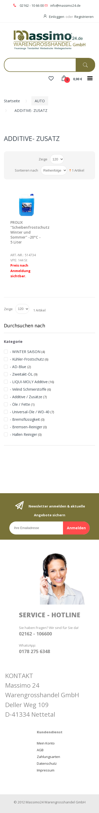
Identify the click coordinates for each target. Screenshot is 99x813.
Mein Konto (46, 743)
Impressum (45, 770)
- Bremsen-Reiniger (26, 426)
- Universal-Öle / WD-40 (30, 411)
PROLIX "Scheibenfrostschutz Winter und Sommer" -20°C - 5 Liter (30, 232)
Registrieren (84, 16)
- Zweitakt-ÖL (21, 374)
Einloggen (56, 16)
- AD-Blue (18, 366)
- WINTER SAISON (25, 351)
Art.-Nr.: (17, 255)
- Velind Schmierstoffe (28, 389)
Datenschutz (47, 763)
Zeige (43, 159)
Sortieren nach (26, 170)
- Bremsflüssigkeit (25, 419)
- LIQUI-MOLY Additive (29, 381)
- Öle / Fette (20, 404)
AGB (40, 750)
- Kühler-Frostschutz (27, 359)
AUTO (40, 100)
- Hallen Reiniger (23, 434)
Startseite (12, 100)
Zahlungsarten (48, 756)
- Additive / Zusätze (26, 396)
